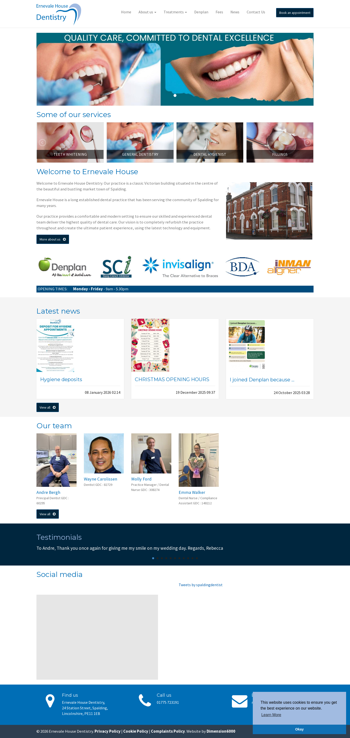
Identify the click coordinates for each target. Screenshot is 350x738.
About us (147, 11)
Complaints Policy (168, 731)
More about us (53, 239)
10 (192, 558)
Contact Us (256, 11)
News (234, 11)
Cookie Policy (135, 731)
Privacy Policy (108, 731)
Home (126, 11)
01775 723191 (168, 702)
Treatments (175, 11)
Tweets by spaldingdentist (201, 584)
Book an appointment (294, 12)
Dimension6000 (221, 731)
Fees (219, 11)
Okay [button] (299, 729)
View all (48, 407)
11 (197, 558)
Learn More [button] (271, 715)
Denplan (201, 11)
